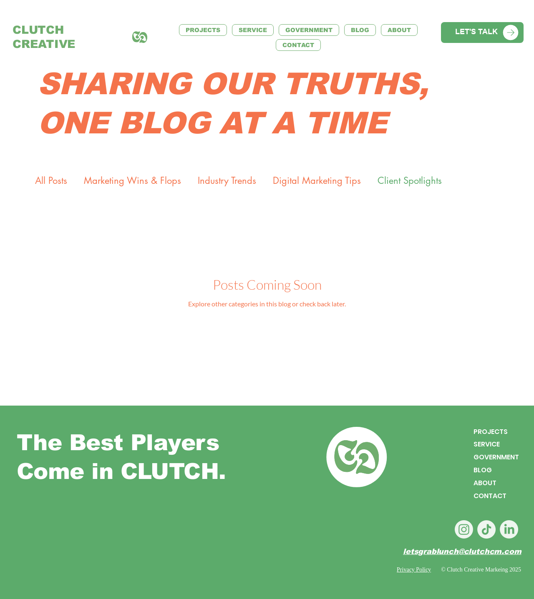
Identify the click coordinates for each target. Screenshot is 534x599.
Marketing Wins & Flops (132, 180)
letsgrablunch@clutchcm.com (462, 551)
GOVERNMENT (496, 457)
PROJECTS (491, 431)
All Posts (51, 180)
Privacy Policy (414, 569)
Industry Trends (227, 180)
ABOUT (485, 483)
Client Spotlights (410, 180)
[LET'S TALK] (482, 32)
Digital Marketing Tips (317, 180)
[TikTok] (486, 529)
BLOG (483, 470)
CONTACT (490, 496)
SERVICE (487, 444)
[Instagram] (464, 529)
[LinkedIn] (509, 529)
